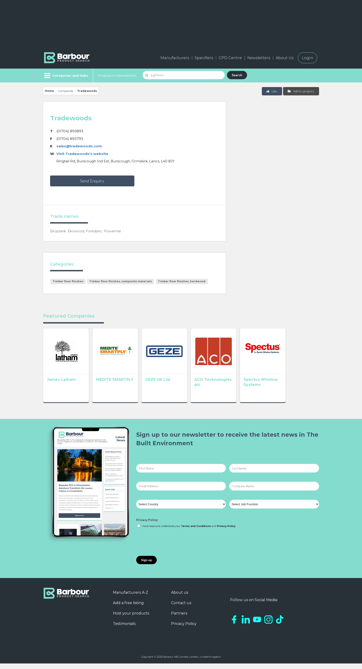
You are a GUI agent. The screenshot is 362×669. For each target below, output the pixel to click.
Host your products (131, 618)
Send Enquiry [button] (92, 180)
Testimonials (124, 629)
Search (237, 75)
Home (49, 91)
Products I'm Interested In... (118, 75)
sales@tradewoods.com (79, 146)
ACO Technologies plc (236, 386)
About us (179, 598)
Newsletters (258, 58)
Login (307, 58)
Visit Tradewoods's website (82, 153)
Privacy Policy (147, 525)
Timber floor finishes (68, 281)
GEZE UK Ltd (171, 386)
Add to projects (300, 91)
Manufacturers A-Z (130, 598)
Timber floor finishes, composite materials (120, 281)
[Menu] (65, 75)
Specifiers (204, 58)
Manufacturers (174, 58)
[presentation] (171, 548)
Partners (179, 618)
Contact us (181, 608)
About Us (284, 58)
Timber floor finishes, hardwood (181, 281)
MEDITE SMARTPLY (121, 386)
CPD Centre (230, 58)
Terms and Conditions (196, 531)
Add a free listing (128, 608)
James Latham (61, 386)
